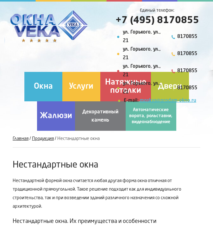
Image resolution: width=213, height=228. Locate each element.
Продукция (43, 138)
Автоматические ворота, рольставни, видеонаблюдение (150, 116)
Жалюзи (56, 116)
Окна (43, 87)
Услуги (81, 87)
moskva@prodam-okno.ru (168, 100)
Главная (20, 138)
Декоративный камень (100, 116)
